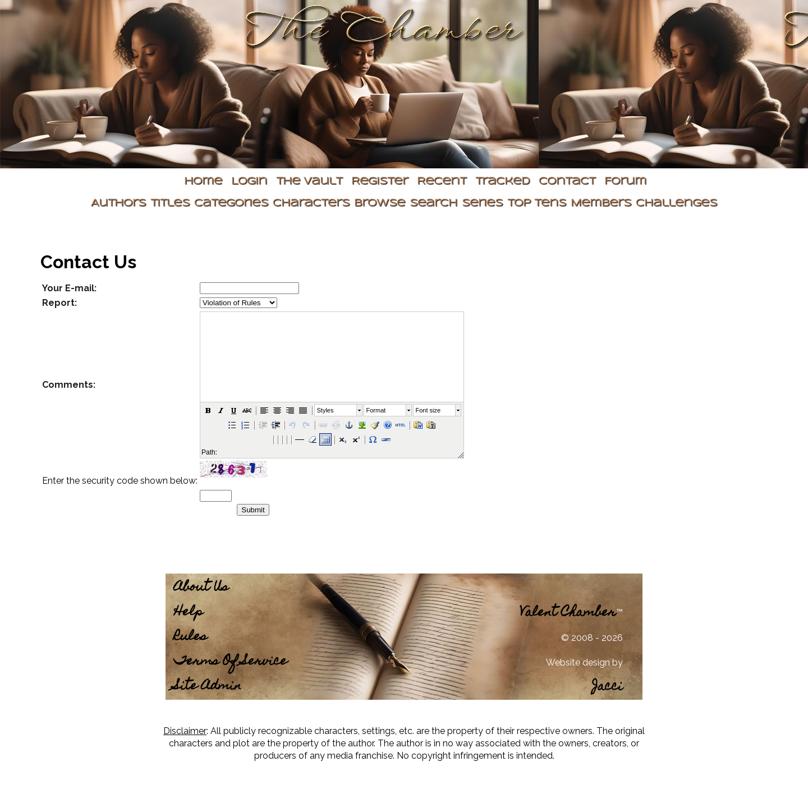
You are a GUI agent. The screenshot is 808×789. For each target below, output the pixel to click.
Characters (311, 203)
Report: (59, 302)
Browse (379, 203)
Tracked (502, 181)
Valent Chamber (568, 613)
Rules (190, 637)
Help (188, 612)
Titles (170, 203)
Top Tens (536, 203)
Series (482, 203)
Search (433, 203)
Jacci (607, 687)
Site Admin (207, 687)
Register (379, 181)
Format (376, 410)
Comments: (68, 384)
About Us (201, 588)
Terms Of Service (230, 662)
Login (249, 181)
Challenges (676, 203)
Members (601, 203)
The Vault (309, 181)
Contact (567, 181)
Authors (118, 203)
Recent (441, 181)
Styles (325, 410)
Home (203, 181)
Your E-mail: (69, 288)
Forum (625, 181)
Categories (231, 203)
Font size (428, 410)
